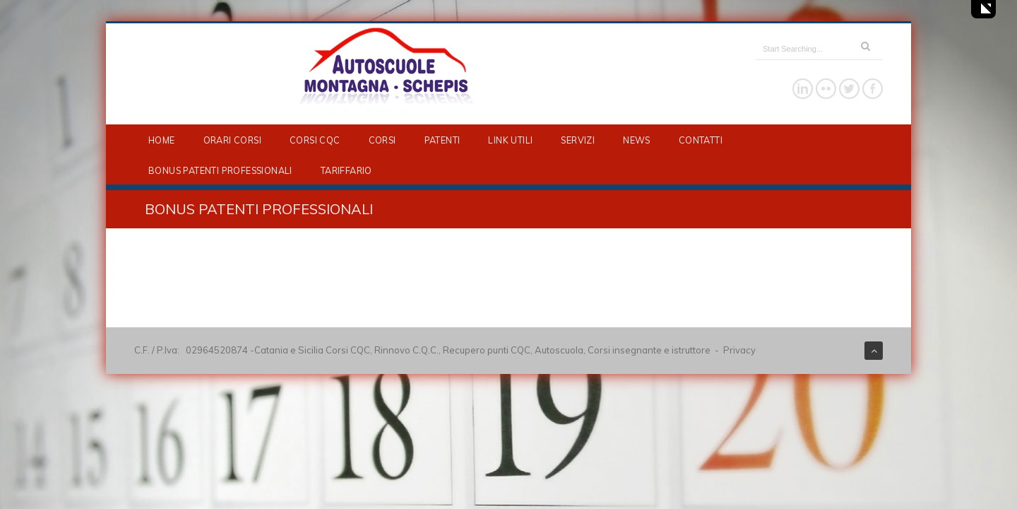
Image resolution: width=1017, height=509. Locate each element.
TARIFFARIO (346, 170)
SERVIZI (578, 140)
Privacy (739, 350)
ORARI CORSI (232, 140)
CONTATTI (700, 140)
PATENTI (442, 140)
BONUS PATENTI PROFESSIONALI (220, 170)
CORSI (382, 140)
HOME (161, 140)
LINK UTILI (510, 140)
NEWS (636, 140)
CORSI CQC (315, 140)
